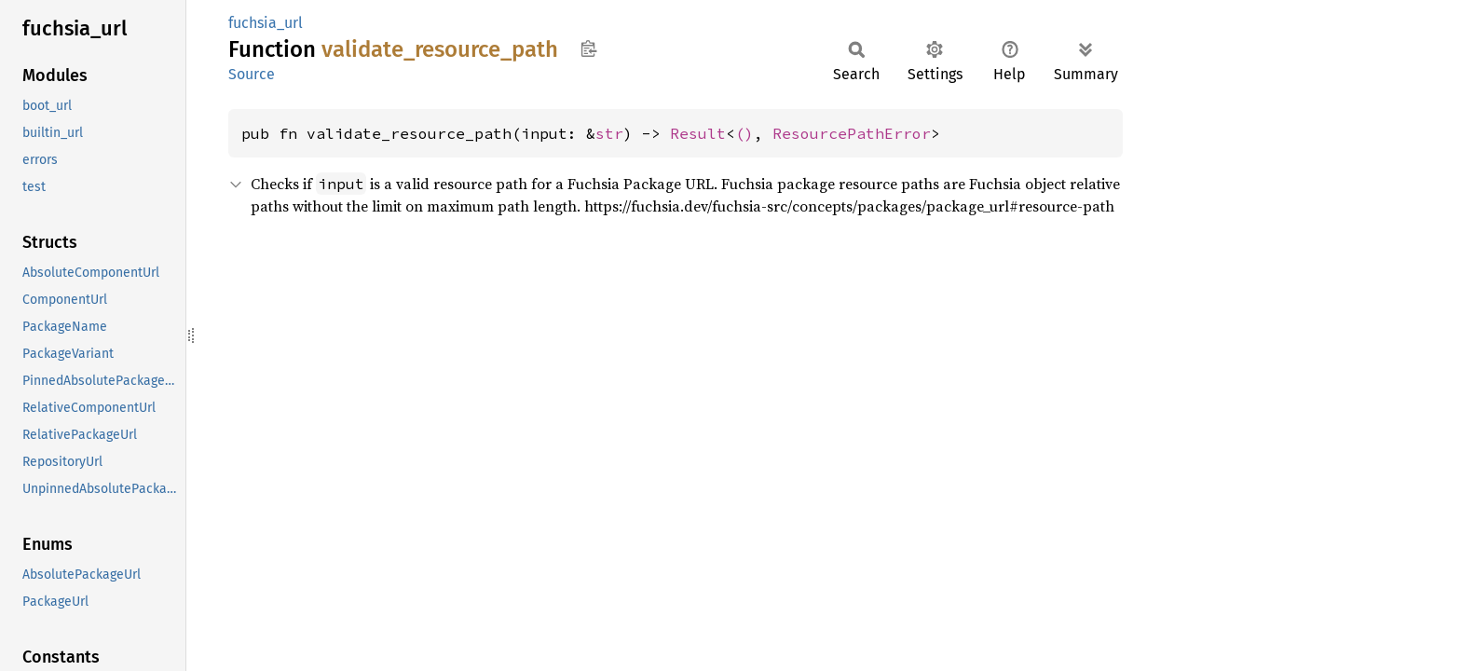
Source (251, 74)
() (744, 133)
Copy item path (588, 48)
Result (698, 133)
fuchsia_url (265, 23)
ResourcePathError (851, 133)
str (609, 133)
